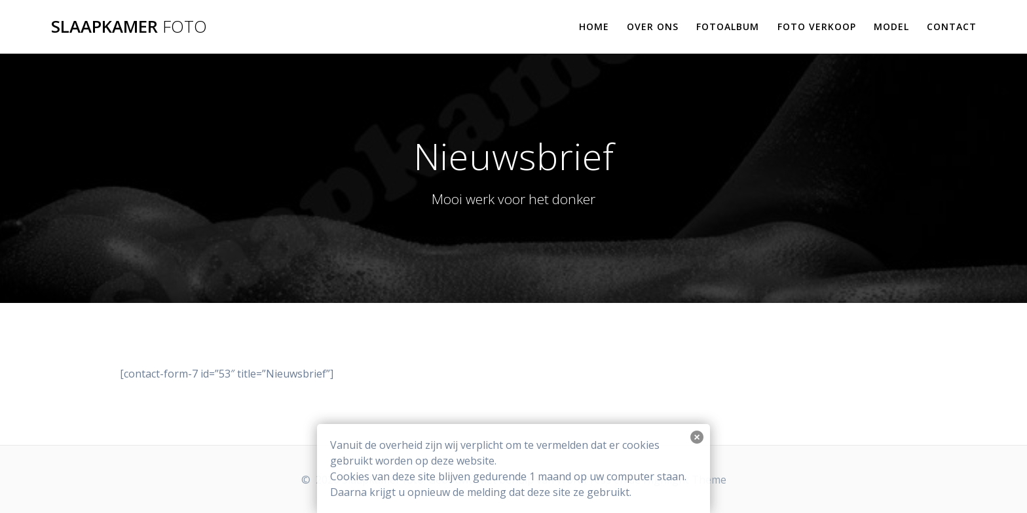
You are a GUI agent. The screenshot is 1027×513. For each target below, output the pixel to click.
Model (891, 26)
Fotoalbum (727, 26)
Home (594, 26)
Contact (952, 26)
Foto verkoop (816, 26)
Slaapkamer (129, 26)
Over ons (653, 26)
